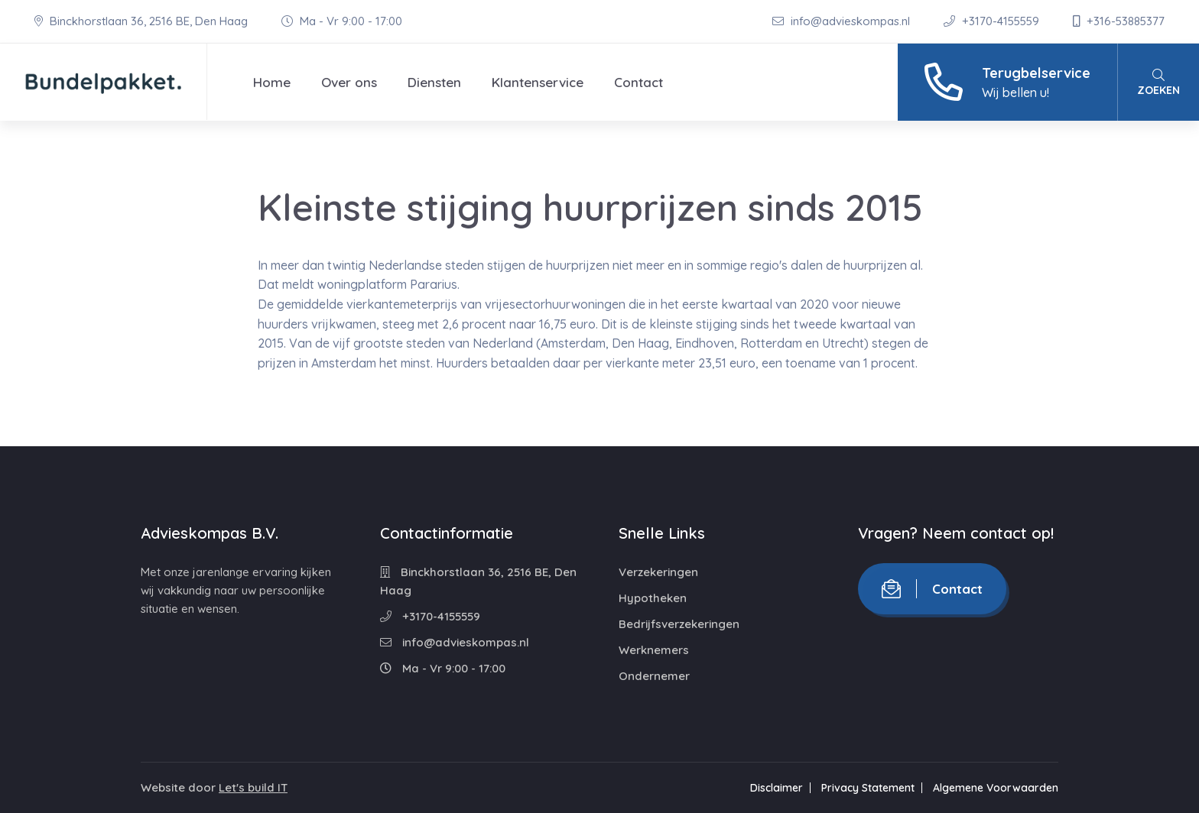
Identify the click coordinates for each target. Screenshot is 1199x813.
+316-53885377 (1119, 21)
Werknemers (654, 650)
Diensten (434, 82)
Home (272, 82)
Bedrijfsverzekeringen (679, 624)
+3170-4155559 (993, 21)
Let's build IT (253, 787)
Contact (638, 82)
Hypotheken (653, 598)
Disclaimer (776, 788)
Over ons (349, 82)
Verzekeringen (658, 572)
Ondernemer (654, 676)
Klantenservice (537, 82)
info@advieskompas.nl (842, 21)
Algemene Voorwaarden (995, 788)
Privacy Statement (868, 788)
